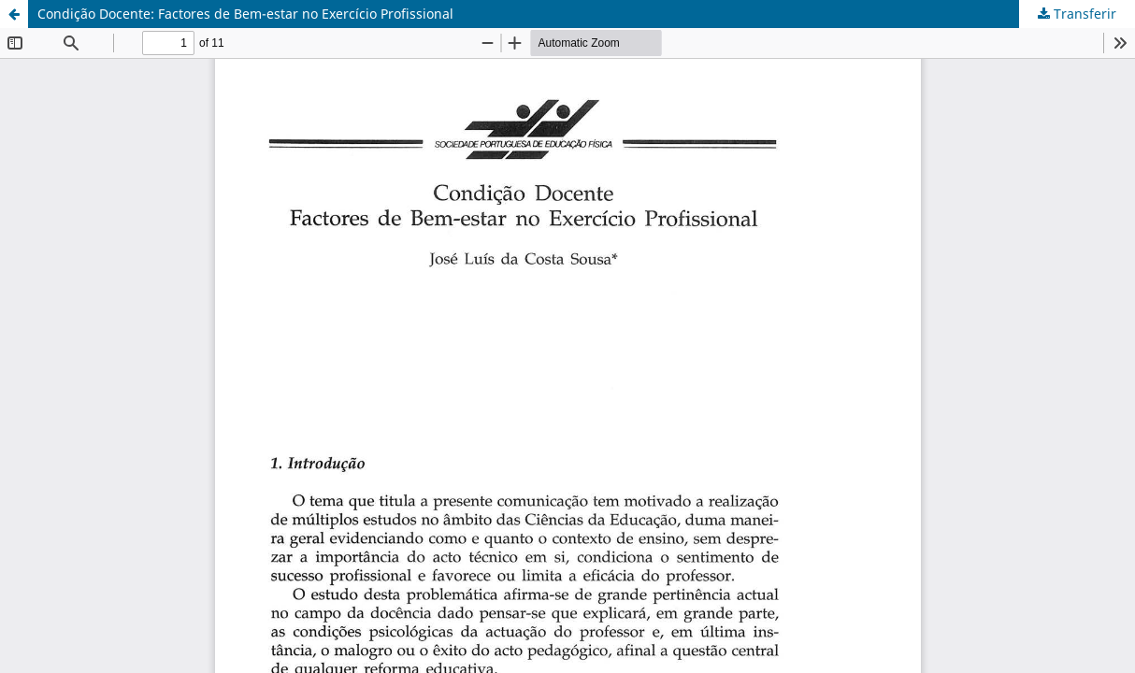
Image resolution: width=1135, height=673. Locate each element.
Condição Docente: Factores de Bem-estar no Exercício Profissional (245, 13)
